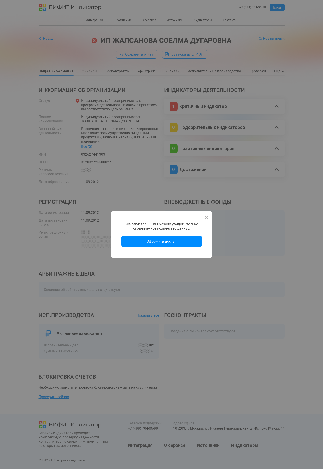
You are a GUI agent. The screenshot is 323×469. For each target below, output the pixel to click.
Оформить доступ (161, 241)
